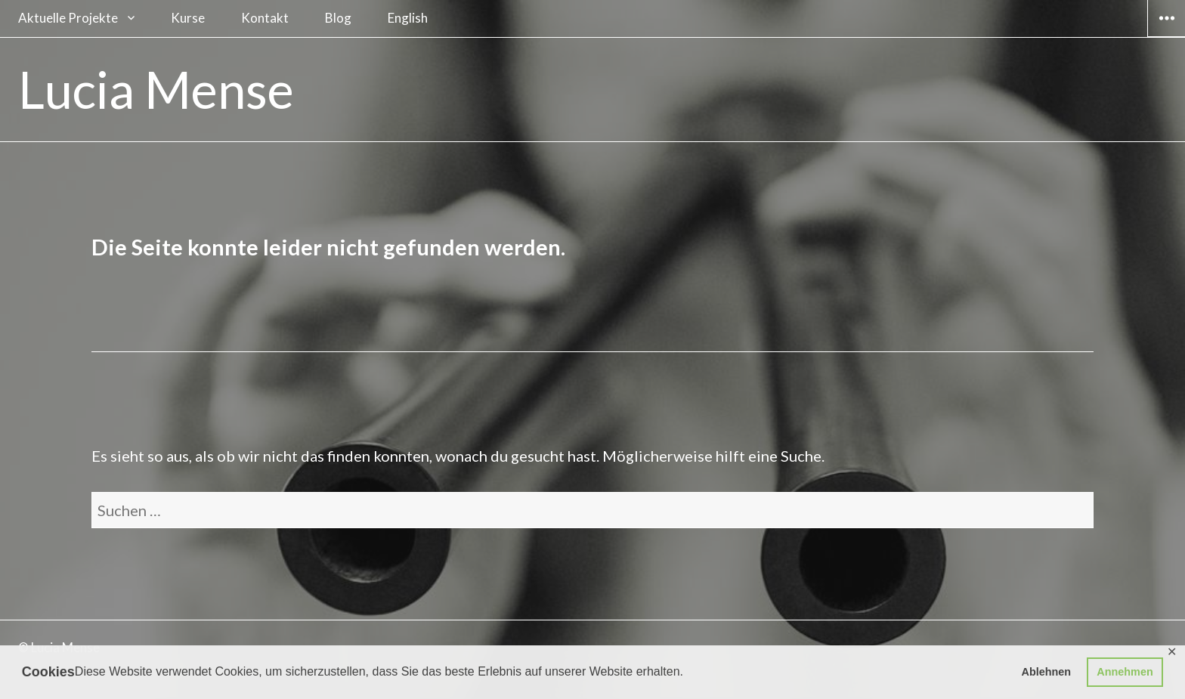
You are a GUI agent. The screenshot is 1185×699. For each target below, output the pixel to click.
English (408, 18)
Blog (338, 18)
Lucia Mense (156, 89)
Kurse (188, 18)
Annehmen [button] (1125, 672)
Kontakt (265, 18)
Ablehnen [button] (1047, 672)
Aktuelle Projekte (68, 18)
